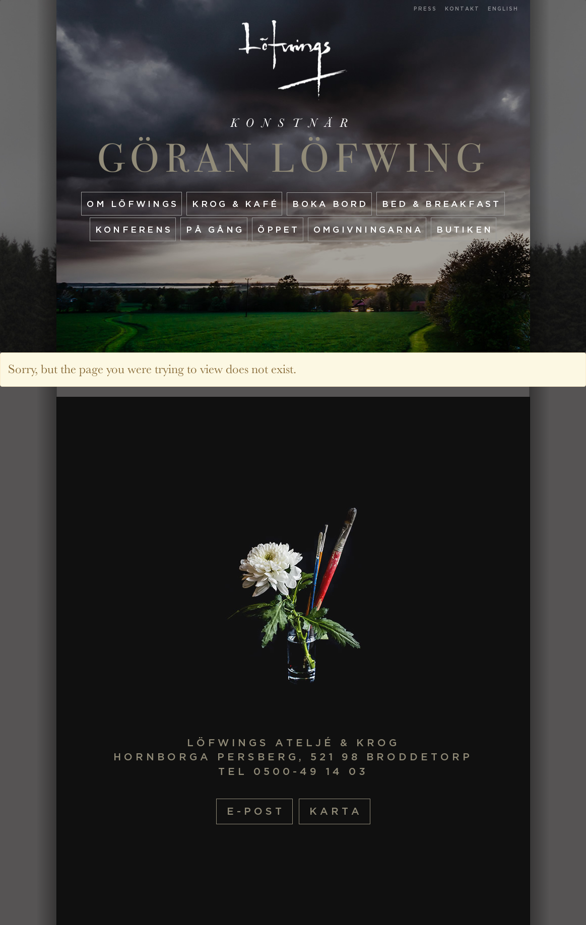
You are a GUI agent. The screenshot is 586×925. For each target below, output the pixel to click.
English (503, 9)
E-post (256, 811)
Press (425, 9)
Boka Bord (330, 203)
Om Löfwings (132, 203)
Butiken (464, 229)
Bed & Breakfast (441, 203)
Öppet (278, 229)
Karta (335, 811)
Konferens (133, 229)
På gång (215, 229)
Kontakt (462, 9)
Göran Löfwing (293, 158)
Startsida (293, 60)
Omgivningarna (368, 229)
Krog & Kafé (235, 203)
